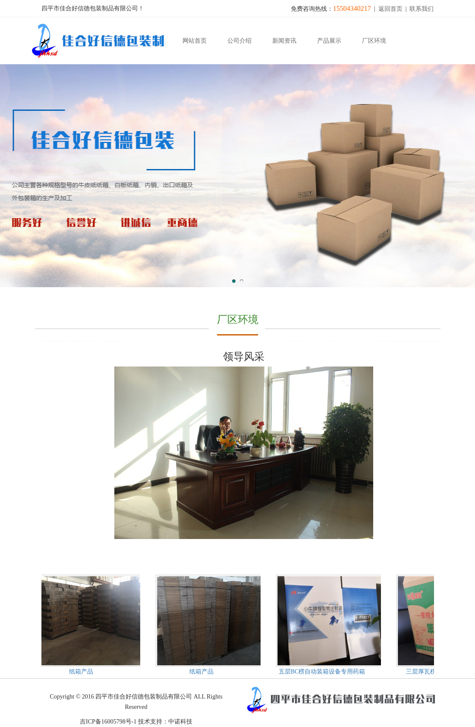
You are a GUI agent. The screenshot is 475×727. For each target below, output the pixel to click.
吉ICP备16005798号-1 (108, 721)
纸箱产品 (81, 671)
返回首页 (390, 9)
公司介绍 (239, 41)
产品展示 (329, 41)
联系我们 (421, 9)
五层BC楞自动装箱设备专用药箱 (322, 671)
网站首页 (194, 41)
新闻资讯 (284, 41)
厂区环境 (374, 41)
